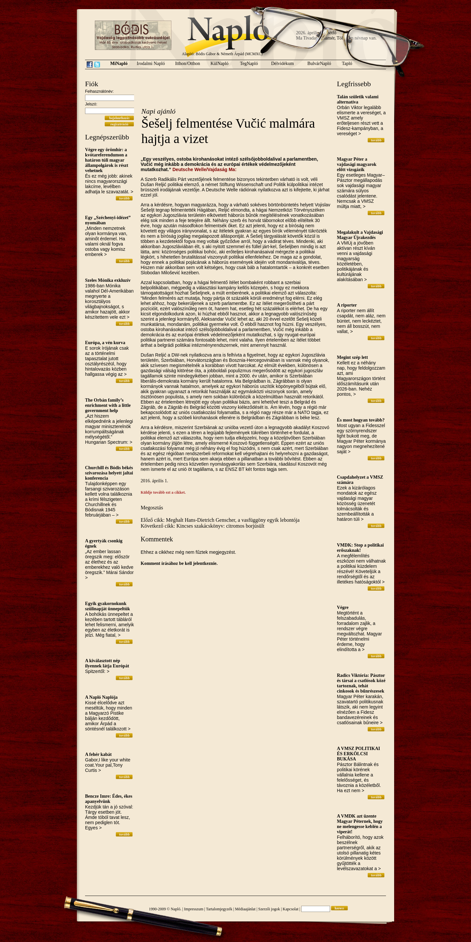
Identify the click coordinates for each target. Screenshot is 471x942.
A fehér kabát (98, 754)
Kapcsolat (290, 909)
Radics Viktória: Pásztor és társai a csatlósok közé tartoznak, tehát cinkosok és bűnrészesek (361, 683)
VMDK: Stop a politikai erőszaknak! (360, 548)
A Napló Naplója (101, 697)
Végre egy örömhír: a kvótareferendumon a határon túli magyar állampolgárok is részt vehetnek (106, 160)
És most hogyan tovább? (361, 420)
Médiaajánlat (245, 909)
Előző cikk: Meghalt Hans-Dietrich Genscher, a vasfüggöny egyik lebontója (220, 520)
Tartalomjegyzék (219, 909)
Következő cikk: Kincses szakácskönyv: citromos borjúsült (202, 526)
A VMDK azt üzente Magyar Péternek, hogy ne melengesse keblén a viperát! (360, 824)
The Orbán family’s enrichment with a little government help (108, 405)
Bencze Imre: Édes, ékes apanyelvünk (108, 799)
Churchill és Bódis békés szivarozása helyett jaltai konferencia (109, 473)
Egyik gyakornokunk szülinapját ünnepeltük (107, 606)
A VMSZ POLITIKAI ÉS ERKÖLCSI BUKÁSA (358, 753)
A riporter (347, 305)
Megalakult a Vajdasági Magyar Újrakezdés (360, 235)
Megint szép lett (352, 357)
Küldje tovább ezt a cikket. (163, 492)
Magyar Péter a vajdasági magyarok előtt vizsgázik (356, 164)
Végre (343, 607)
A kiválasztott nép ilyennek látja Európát (107, 663)
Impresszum (193, 909)
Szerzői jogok (269, 909)
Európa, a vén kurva (105, 342)
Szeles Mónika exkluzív (108, 280)
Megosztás (152, 507)
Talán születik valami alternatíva (357, 99)
